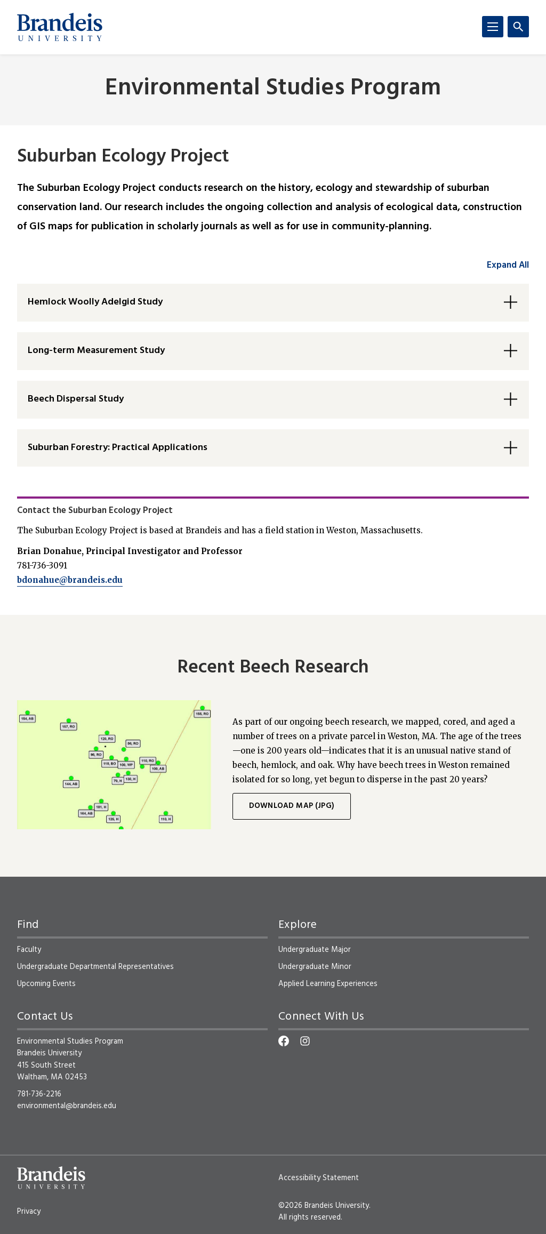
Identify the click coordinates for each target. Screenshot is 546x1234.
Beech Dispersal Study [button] (76, 399)
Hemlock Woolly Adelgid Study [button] (95, 302)
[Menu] (492, 26)
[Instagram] (305, 1041)
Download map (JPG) (291, 806)
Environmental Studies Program (273, 89)
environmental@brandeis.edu (66, 1106)
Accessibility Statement (318, 1178)
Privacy (29, 1211)
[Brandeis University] (59, 27)
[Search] (518, 26)
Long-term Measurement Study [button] (96, 350)
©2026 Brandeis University (323, 1205)
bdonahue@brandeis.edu (70, 580)
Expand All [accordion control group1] (508, 265)
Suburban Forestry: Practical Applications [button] (117, 447)
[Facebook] (283, 1041)
